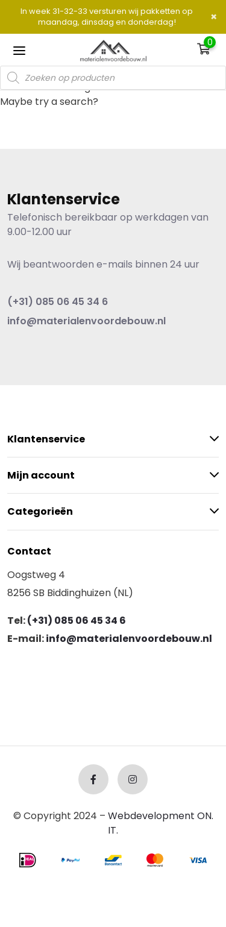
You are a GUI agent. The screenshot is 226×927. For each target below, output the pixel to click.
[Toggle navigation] (19, 50)
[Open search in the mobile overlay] (113, 78)
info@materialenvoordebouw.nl (86, 321)
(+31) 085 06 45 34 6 (57, 302)
